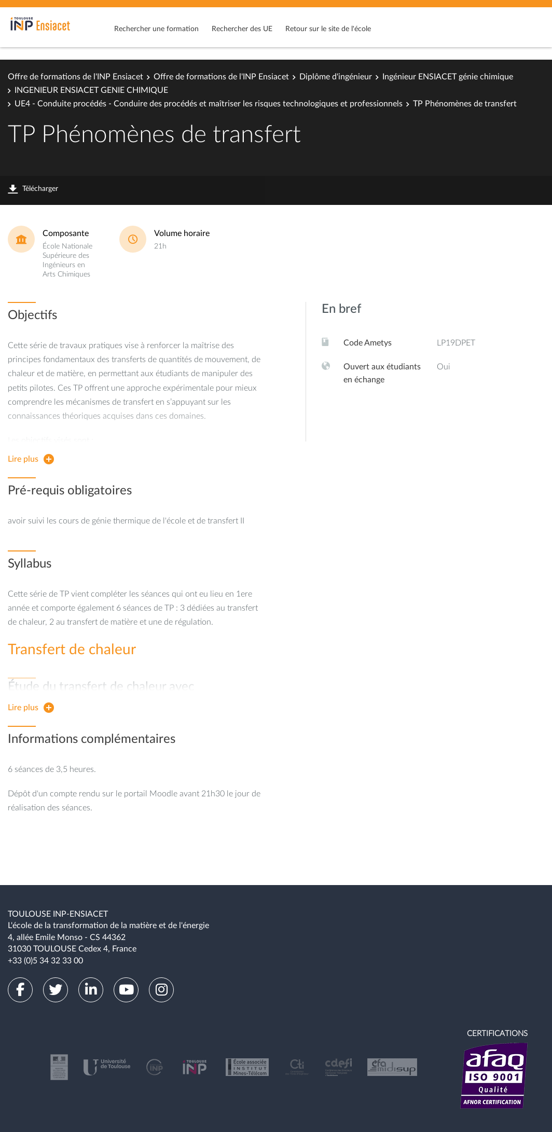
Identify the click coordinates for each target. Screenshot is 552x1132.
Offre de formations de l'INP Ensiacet (75, 77)
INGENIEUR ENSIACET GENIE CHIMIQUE (91, 90)
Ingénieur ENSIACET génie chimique (447, 77)
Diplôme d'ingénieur (335, 77)
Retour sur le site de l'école (328, 29)
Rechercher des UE (242, 29)
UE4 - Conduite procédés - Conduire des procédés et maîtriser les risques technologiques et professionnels (209, 104)
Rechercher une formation (156, 29)
